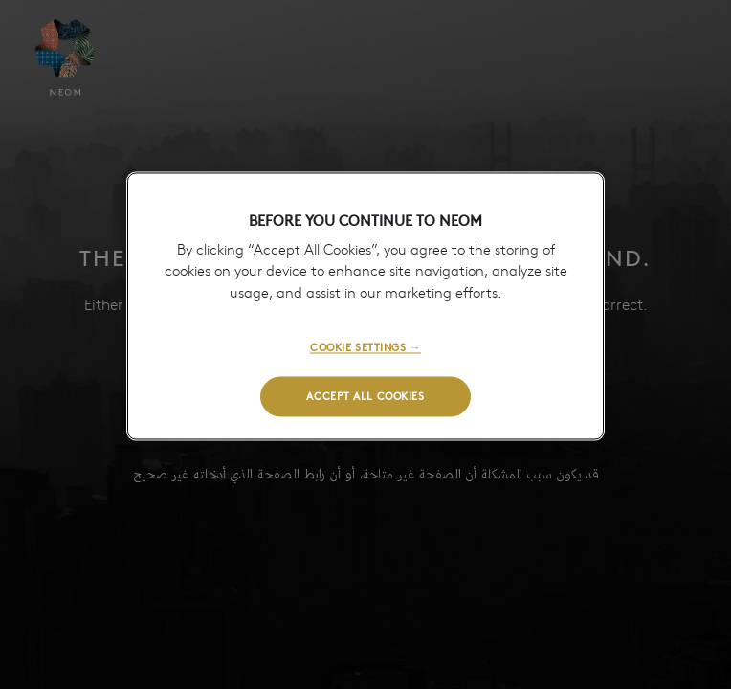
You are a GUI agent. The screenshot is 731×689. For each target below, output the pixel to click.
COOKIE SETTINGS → (365, 347)
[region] (365, 305)
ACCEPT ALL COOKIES (365, 395)
